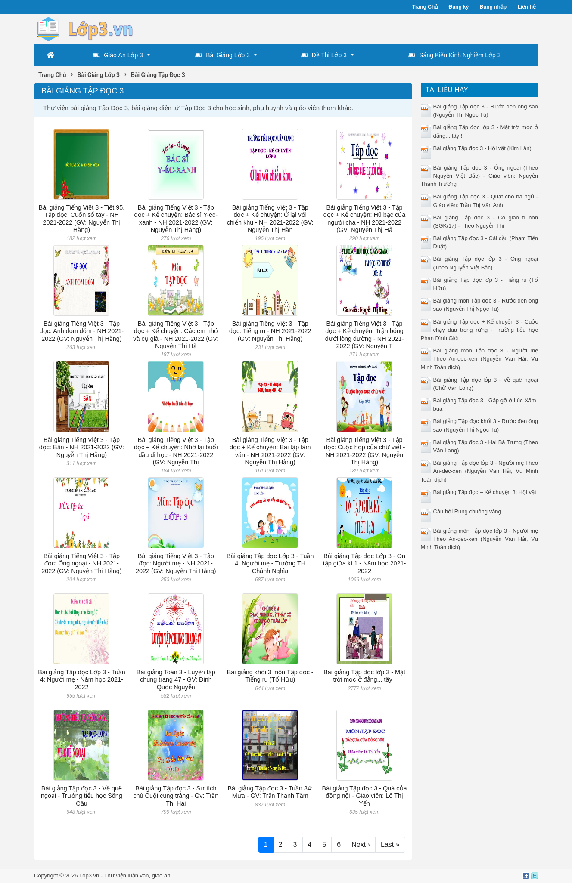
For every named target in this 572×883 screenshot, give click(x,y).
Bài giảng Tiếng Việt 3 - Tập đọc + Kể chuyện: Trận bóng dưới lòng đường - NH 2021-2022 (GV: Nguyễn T (364, 334)
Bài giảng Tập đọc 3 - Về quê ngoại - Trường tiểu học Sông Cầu (81, 796)
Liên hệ (527, 7)
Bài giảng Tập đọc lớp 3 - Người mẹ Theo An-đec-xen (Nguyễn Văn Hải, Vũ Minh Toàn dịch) (479, 471)
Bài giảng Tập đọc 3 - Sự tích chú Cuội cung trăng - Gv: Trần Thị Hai (175, 796)
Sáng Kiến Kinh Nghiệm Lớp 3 (454, 55)
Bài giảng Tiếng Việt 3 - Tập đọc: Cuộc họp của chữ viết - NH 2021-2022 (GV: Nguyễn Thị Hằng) (364, 451)
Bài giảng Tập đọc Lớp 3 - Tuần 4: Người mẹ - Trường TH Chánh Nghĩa (270, 563)
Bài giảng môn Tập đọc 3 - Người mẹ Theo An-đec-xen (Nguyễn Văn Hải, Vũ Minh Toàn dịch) (479, 358)
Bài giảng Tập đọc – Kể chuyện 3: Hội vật (484, 492)
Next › (360, 844)
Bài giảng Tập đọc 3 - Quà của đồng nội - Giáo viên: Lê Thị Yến (364, 796)
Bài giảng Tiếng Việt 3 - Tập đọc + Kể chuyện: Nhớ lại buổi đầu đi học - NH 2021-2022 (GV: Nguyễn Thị (176, 451)
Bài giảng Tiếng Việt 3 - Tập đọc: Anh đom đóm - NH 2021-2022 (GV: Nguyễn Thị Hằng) (82, 331)
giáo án (161, 875)
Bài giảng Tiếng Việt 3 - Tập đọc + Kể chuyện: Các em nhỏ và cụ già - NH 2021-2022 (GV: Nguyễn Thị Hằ (175, 334)
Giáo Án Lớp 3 (118, 55)
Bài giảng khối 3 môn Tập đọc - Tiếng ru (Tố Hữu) (270, 676)
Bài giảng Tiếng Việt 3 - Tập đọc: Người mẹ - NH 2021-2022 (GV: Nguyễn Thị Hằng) (176, 563)
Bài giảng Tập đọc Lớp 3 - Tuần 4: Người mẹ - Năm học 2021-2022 (81, 680)
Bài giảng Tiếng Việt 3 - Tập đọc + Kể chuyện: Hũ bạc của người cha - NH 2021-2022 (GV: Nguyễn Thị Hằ (364, 218)
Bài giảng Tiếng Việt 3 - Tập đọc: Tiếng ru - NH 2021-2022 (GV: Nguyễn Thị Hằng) (270, 331)
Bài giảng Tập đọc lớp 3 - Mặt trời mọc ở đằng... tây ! (364, 676)
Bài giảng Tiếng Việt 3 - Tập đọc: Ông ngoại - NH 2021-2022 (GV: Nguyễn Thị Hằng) (81, 563)
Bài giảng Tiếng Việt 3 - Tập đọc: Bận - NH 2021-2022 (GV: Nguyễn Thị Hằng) (81, 447)
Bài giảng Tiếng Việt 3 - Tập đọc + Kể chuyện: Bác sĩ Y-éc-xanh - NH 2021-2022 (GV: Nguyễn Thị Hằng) (176, 218)
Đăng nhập (493, 7)
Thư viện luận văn (126, 875)
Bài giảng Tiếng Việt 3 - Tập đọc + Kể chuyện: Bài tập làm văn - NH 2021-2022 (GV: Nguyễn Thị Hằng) (270, 451)
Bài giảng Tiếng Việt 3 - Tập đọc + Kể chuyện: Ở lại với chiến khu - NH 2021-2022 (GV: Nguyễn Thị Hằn (270, 218)
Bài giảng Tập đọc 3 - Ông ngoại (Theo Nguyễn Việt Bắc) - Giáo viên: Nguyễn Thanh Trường (479, 175)
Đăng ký (459, 7)
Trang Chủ (425, 7)
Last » (390, 844)
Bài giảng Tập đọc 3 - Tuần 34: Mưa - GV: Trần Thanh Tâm (270, 792)
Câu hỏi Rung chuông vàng (467, 511)
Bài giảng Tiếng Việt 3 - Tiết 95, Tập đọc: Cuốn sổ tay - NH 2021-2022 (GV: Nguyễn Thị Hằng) (82, 218)
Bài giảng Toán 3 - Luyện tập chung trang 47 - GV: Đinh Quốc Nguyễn (176, 680)
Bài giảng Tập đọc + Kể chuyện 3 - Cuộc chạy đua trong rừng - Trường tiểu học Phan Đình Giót (479, 329)
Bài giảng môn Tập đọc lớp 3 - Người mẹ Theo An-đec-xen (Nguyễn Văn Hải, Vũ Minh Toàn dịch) (479, 539)
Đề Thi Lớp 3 (324, 55)
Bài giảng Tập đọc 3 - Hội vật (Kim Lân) (482, 148)
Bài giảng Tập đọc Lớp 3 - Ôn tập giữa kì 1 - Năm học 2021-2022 (364, 563)
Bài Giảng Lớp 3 (222, 55)
